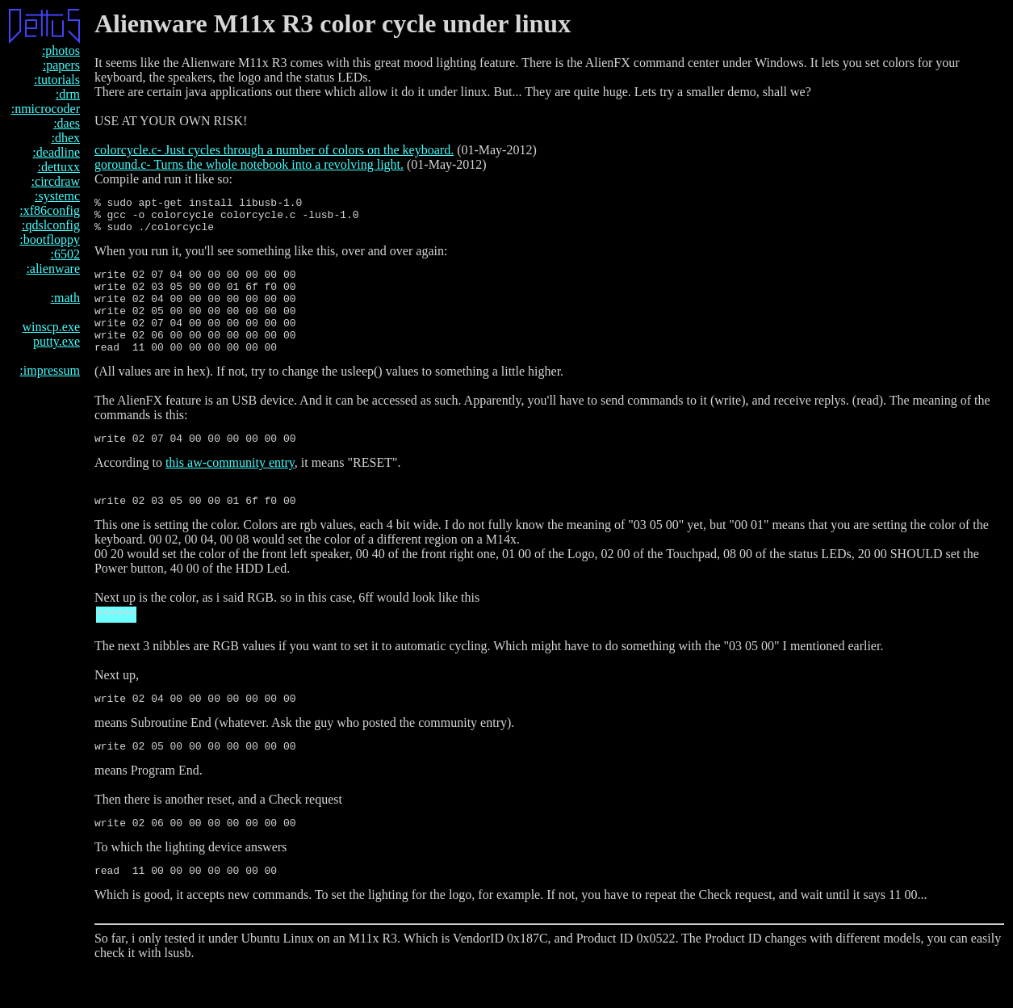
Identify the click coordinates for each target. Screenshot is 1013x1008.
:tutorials (57, 79)
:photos (61, 50)
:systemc (57, 196)
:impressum (49, 370)
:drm (68, 94)
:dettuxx (59, 167)
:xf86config (49, 210)
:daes (66, 123)
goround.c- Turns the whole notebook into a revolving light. (249, 164)
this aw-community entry (230, 489)
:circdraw (55, 181)
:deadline (56, 152)
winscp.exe (51, 327)
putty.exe (56, 341)
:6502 (65, 254)
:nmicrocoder (45, 109)
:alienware (53, 268)
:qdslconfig (51, 225)
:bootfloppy (49, 239)
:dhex (65, 138)
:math (65, 297)
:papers (61, 65)
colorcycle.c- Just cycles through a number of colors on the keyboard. (274, 150)
